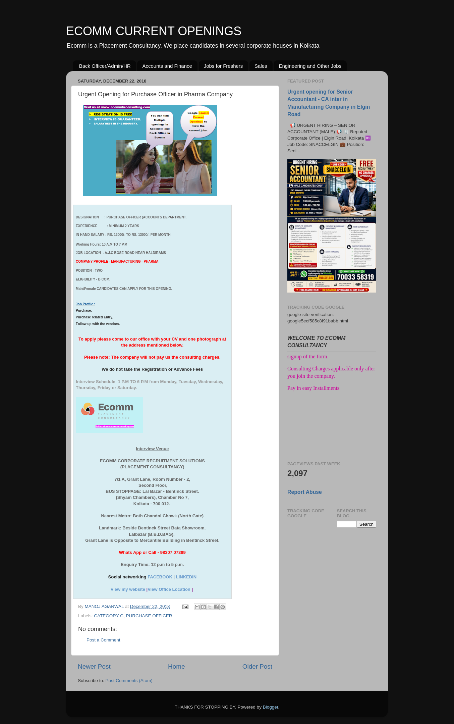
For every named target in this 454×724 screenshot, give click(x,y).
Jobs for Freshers (223, 66)
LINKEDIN (186, 576)
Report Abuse (304, 492)
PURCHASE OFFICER (149, 615)
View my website (128, 589)
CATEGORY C (108, 615)
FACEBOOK (160, 576)
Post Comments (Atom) (129, 680)
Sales (260, 66)
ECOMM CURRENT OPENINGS (153, 31)
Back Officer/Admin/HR (105, 66)
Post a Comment (103, 639)
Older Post (257, 666)
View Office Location (169, 589)
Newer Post (94, 666)
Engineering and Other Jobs (310, 66)
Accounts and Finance (167, 66)
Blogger (270, 707)
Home (176, 666)
